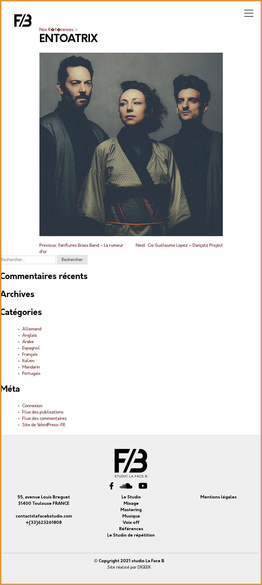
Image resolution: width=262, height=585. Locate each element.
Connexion (32, 406)
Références (131, 529)
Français (30, 355)
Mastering (131, 510)
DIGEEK (144, 567)
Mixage (131, 504)
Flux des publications (43, 412)
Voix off (131, 523)
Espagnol (31, 348)
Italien (28, 361)
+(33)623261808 (44, 523)
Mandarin (31, 367)
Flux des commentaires (44, 419)
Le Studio (131, 497)
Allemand (31, 329)
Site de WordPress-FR (43, 425)
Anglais (29, 336)
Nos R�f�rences (57, 30)
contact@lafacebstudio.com (44, 516)
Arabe (28, 342)
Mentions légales (218, 497)
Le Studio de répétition (131, 535)
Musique (131, 516)
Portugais (31, 374)
